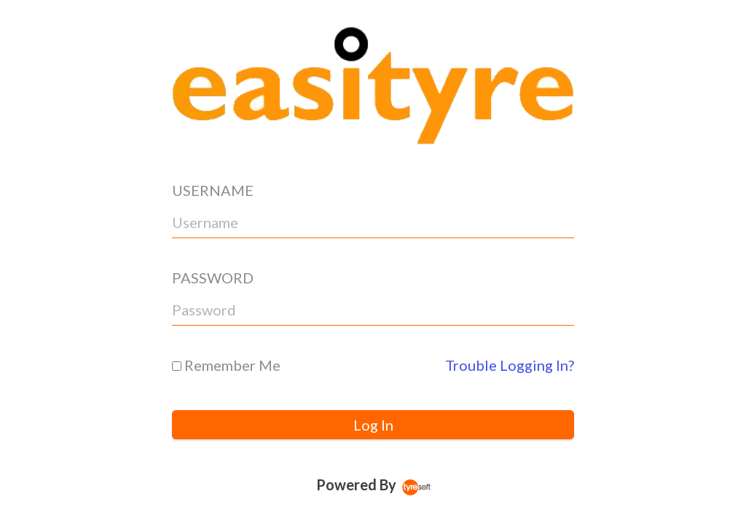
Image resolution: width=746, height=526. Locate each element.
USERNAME (213, 190)
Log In (373, 424)
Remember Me (226, 365)
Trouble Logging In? (509, 365)
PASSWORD (213, 277)
